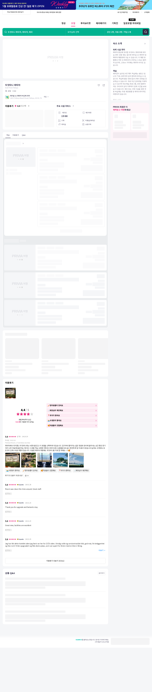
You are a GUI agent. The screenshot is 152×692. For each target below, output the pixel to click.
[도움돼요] (27, 475)
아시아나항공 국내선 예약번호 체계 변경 (49, 12)
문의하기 (102, 573)
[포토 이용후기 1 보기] (10, 393)
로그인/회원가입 (123, 12)
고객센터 (147, 12)
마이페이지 (136, 12)
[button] (55, 460)
